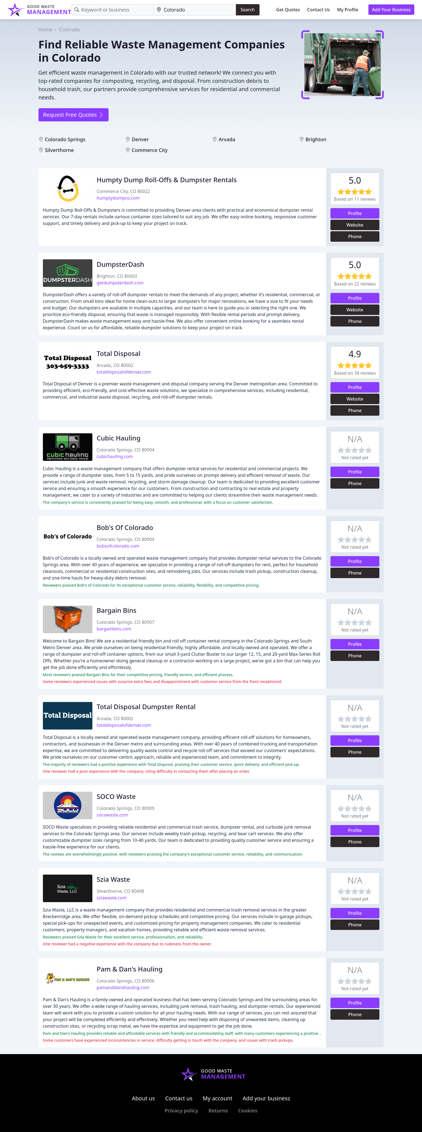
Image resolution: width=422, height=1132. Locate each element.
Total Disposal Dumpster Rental (146, 706)
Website (354, 225)
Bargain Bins (117, 610)
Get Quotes (288, 10)
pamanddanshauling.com (123, 987)
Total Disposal (118, 353)
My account (217, 1098)
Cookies (247, 1110)
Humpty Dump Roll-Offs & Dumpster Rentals (167, 179)
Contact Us (318, 10)
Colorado (69, 29)
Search (248, 10)
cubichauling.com (115, 456)
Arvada (227, 139)
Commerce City (150, 150)
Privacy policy (181, 1110)
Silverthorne (59, 150)
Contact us (179, 1098)
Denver (140, 139)
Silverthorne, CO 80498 (120, 891)
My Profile (347, 10)
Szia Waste (113, 879)
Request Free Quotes (73, 114)
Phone (355, 236)
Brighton (315, 139)
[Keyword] (112, 9)
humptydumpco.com (118, 198)
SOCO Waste (116, 796)
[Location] (194, 9)
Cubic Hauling (118, 437)
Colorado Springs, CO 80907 (126, 622)
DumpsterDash (120, 264)
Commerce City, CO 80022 (123, 191)
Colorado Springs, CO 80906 (126, 981)
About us (143, 1098)
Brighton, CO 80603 (117, 276)
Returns (218, 1110)
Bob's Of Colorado (125, 527)
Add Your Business (391, 10)
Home (45, 29)
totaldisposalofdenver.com (124, 372)
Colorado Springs (65, 139)
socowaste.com (112, 815)
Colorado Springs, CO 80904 (126, 450)
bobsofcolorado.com (118, 546)
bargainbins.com (114, 629)
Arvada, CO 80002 (115, 365)
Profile (355, 213)
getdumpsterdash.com (120, 283)
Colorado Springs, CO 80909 (126, 808)
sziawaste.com (112, 898)
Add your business (266, 1098)
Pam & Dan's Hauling (130, 968)
